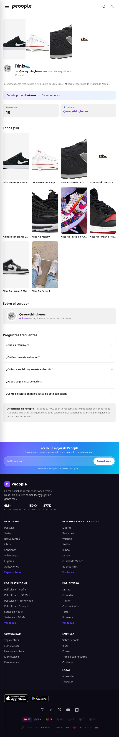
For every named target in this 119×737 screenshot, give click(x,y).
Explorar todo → (14, 572)
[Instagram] (42, 710)
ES (27, 719)
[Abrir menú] (7, 6)
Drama (66, 589)
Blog (65, 645)
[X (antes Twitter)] (60, 710)
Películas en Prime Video (18, 600)
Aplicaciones (11, 566)
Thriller (66, 600)
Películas (9, 527)
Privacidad (68, 676)
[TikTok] (51, 710)
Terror (66, 611)
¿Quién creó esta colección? (59, 357)
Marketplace (11, 656)
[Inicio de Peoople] (22, 6)
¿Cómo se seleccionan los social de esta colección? (59, 393)
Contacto (67, 662)
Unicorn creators (14, 651)
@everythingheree (30, 71)
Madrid (66, 527)
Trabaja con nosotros (74, 656)
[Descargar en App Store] (16, 698)
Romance (67, 617)
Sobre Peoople (70, 640)
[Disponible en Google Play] (40, 698)
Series (7, 533)
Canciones (10, 550)
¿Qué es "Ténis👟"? (59, 345)
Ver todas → (69, 572)
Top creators (11, 640)
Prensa (66, 651)
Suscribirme (104, 461)
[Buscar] (104, 6)
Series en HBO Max (15, 617)
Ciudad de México (72, 561)
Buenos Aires (70, 566)
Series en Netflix (13, 611)
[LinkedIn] (77, 710)
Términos (67, 682)
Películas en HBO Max (17, 595)
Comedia (67, 595)
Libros (7, 544)
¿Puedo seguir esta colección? (59, 381)
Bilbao (66, 550)
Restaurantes (12, 538)
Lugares (9, 561)
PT (49, 719)
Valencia (67, 538)
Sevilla (66, 544)
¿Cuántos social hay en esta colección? (59, 369)
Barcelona (68, 533)
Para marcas (11, 662)
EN (37, 719)
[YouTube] (68, 710)
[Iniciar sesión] (112, 6)
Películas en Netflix (15, 589)
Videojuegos (11, 555)
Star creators (11, 645)
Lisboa (66, 555)
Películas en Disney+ (16, 606)
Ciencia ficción (70, 606)
